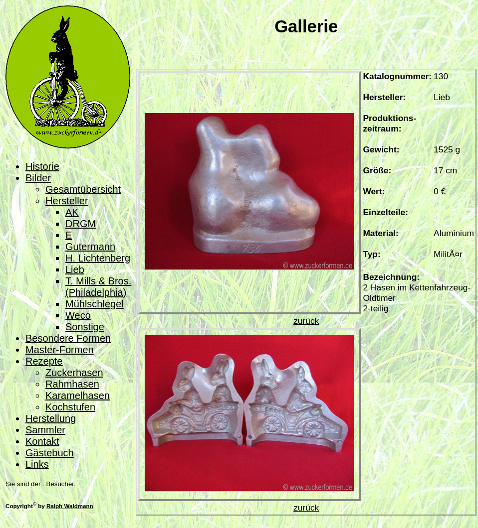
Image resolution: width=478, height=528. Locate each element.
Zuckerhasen (74, 372)
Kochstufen (70, 406)
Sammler (45, 429)
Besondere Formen (68, 338)
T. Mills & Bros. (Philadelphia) (98, 286)
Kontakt (42, 441)
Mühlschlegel (94, 303)
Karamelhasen (77, 395)
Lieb (74, 269)
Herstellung (50, 418)
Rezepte (44, 361)
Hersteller (66, 200)
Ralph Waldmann (69, 506)
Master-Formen (59, 349)
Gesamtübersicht (83, 189)
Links (37, 464)
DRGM (80, 223)
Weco (78, 315)
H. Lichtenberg (97, 258)
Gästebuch (49, 452)
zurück (306, 321)
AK (72, 212)
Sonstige (84, 326)
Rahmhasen (72, 384)
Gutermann (90, 246)
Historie (42, 166)
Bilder (38, 177)
